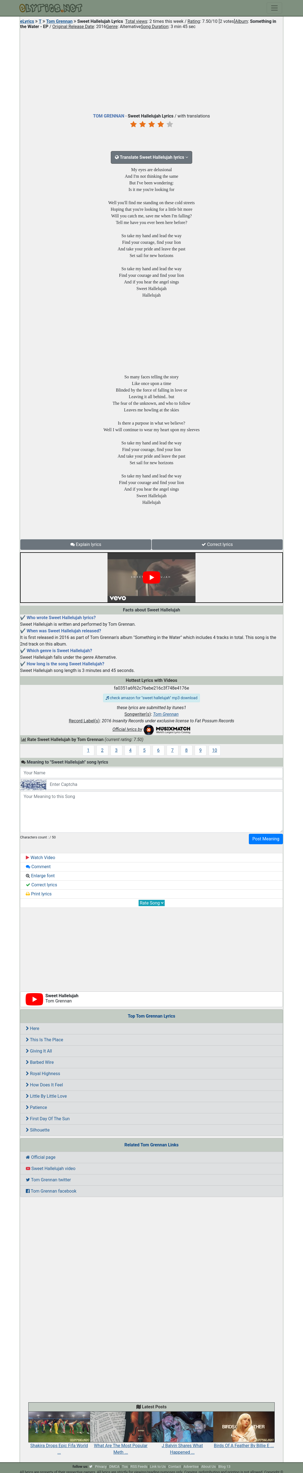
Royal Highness (43, 1073)
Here (32, 1028)
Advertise (191, 1466)
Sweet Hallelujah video (50, 1168)
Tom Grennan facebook (51, 1191)
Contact (174, 1466)
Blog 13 (224, 1466)
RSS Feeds (138, 1466)
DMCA (114, 1466)
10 (214, 750)
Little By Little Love (46, 1096)
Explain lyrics (85, 544)
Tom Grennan (59, 21)
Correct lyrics (217, 544)
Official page (41, 1157)
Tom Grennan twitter (48, 1179)
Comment (38, 866)
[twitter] (90, 1466)
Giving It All (39, 1051)
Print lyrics (39, 894)
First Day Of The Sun (48, 1118)
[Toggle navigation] (274, 7)
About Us (208, 1466)
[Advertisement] (151, 69)
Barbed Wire (40, 1062)
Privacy (101, 1466)
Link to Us (158, 1466)
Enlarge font (40, 875)
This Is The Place (44, 1039)
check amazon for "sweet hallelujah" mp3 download (151, 698)
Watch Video (40, 857)
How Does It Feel (44, 1084)
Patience (36, 1107)
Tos (125, 1466)
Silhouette (37, 1130)
